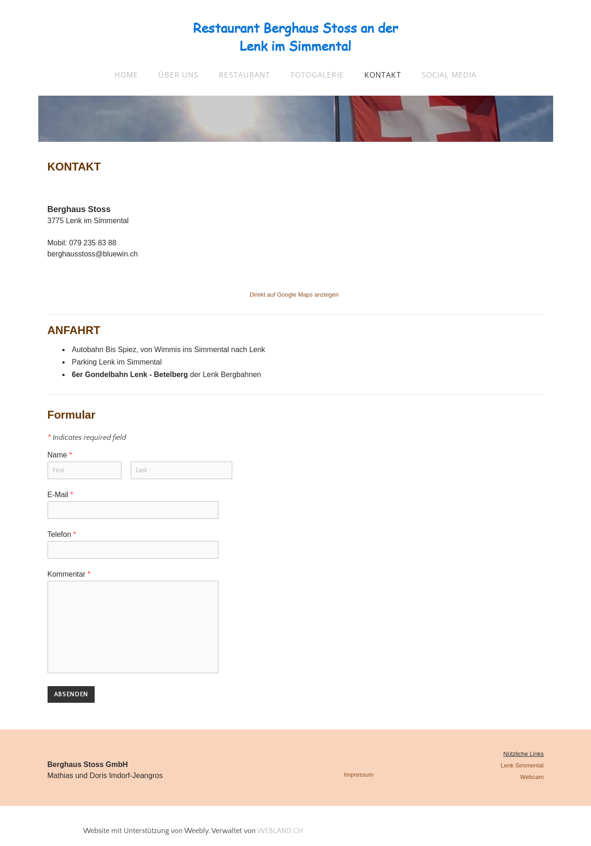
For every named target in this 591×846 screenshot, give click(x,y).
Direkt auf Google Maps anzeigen (294, 294)
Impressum (359, 774)
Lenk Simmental (522, 765)
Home (126, 75)
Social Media (449, 75)
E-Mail (60, 495)
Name (60, 455)
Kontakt (382, 75)
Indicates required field (87, 437)
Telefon (62, 534)
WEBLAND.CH (280, 831)
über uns (178, 75)
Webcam (531, 776)
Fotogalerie (317, 75)
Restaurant (244, 75)
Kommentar (69, 574)
